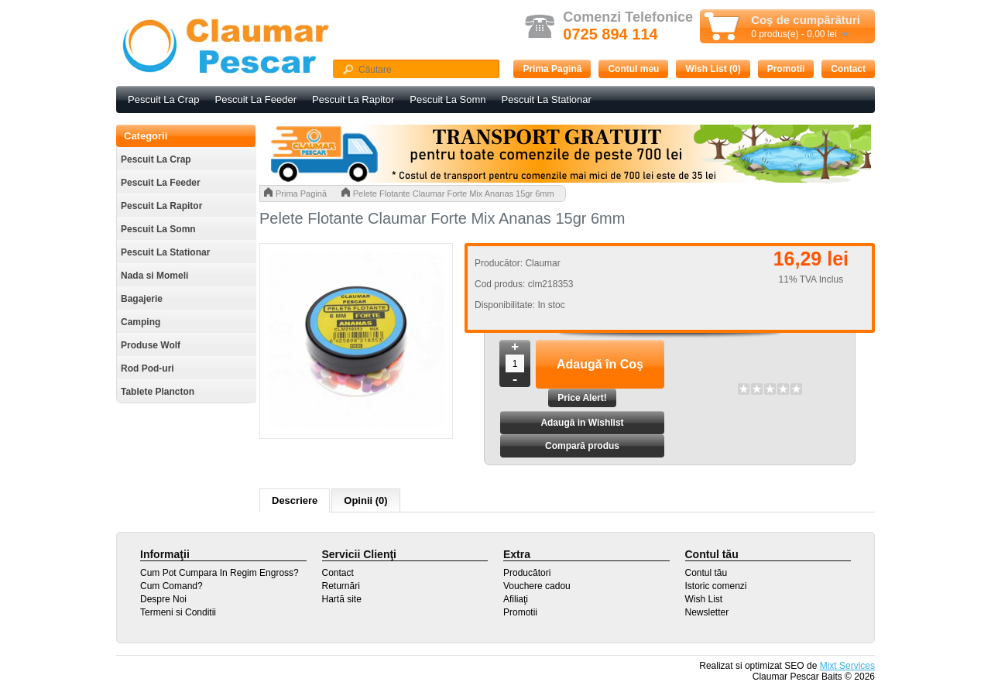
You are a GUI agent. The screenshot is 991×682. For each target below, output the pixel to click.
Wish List (704, 599)
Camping (140, 322)
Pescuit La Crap (164, 99)
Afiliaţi (515, 599)
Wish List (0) (712, 68)
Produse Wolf (150, 345)
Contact (848, 68)
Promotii (786, 68)
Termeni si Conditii (178, 612)
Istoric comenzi (716, 586)
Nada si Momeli (154, 275)
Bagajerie (142, 298)
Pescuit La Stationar (547, 99)
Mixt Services (847, 665)
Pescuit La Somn (447, 99)
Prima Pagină (552, 68)
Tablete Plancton (157, 391)
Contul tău (706, 572)
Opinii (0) (365, 500)
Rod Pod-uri (147, 368)
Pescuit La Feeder (256, 99)
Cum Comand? (171, 586)
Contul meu (633, 68)
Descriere (294, 500)
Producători (526, 572)
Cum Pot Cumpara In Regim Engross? (219, 572)
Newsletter (707, 612)
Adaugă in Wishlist (581, 422)
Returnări (341, 586)
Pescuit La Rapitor (353, 99)
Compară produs (582, 445)
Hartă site (342, 599)
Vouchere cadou (537, 586)
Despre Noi (163, 599)
